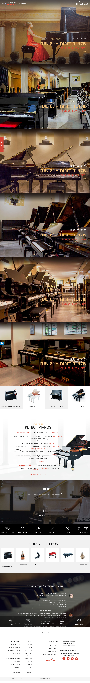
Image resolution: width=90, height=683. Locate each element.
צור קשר (31, 4)
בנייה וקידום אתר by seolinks (25, 681)
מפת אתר (30, 675)
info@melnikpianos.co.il (49, 657)
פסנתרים (30, 672)
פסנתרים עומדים (68, 4)
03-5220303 (22, 4)
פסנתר (31, 669)
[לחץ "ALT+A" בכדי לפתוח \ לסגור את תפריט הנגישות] (2, 343)
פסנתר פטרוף (29, 661)
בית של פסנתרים (16, 646)
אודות (35, 4)
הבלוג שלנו (29, 658)
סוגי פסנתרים (17, 655)
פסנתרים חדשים (16, 672)
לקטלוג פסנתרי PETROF (38, 477)
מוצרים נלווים (43, 4)
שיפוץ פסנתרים (16, 663)
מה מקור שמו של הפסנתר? (13, 652)
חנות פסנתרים (17, 675)
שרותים (47, 4)
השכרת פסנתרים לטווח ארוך (13, 660)
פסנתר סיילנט (28, 655)
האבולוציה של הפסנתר (14, 649)
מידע (38, 4)
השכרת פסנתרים (54, 4)
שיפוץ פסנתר (17, 669)
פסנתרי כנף (61, 4)
